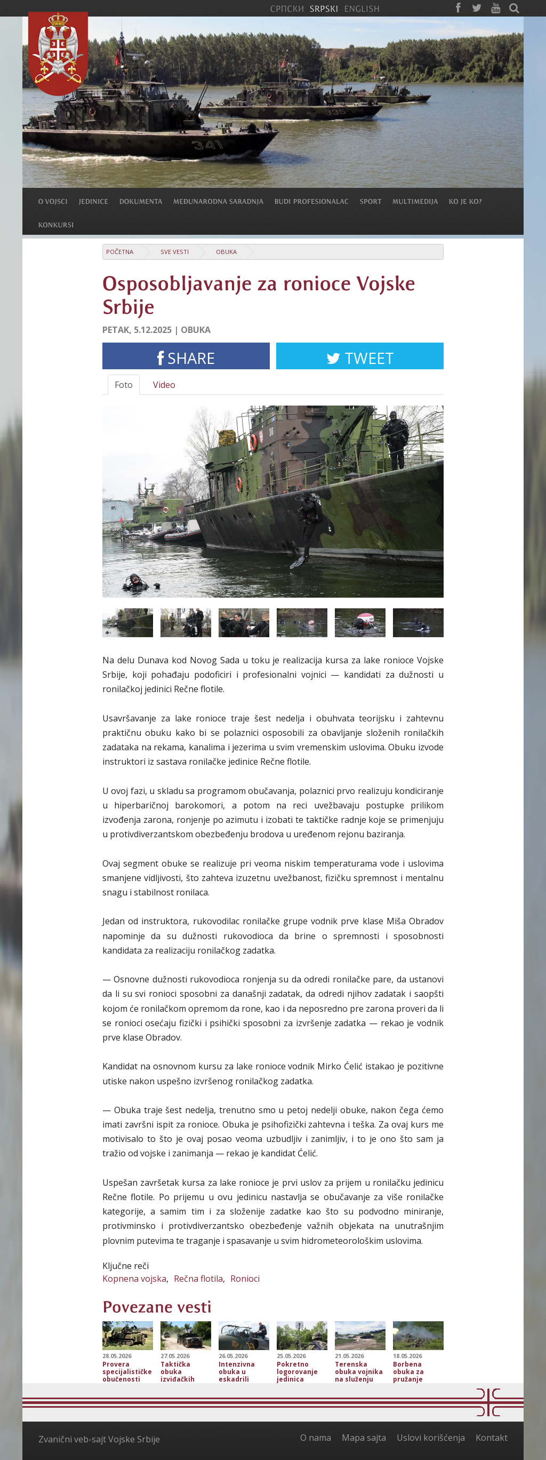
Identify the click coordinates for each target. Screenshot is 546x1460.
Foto (124, 385)
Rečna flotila (198, 1278)
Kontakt (492, 1437)
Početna (119, 252)
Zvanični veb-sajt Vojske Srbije (99, 1439)
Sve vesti (174, 252)
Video (164, 385)
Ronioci (245, 1278)
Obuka (226, 252)
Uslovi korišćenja (431, 1437)
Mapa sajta (364, 1437)
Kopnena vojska (134, 1278)
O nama (315, 1437)
